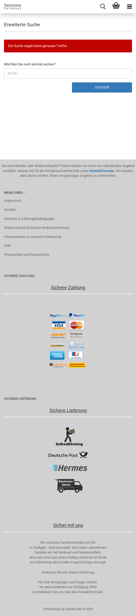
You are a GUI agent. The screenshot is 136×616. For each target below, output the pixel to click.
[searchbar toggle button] (102, 6)
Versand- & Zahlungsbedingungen (29, 219)
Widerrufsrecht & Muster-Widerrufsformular (37, 228)
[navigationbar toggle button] (129, 6)
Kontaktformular (102, 171)
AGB (7, 246)
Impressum (12, 201)
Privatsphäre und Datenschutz (26, 255)
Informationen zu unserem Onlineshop (32, 237)
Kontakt (10, 210)
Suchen (102, 87)
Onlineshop (51, 609)
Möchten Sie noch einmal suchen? (30, 64)
